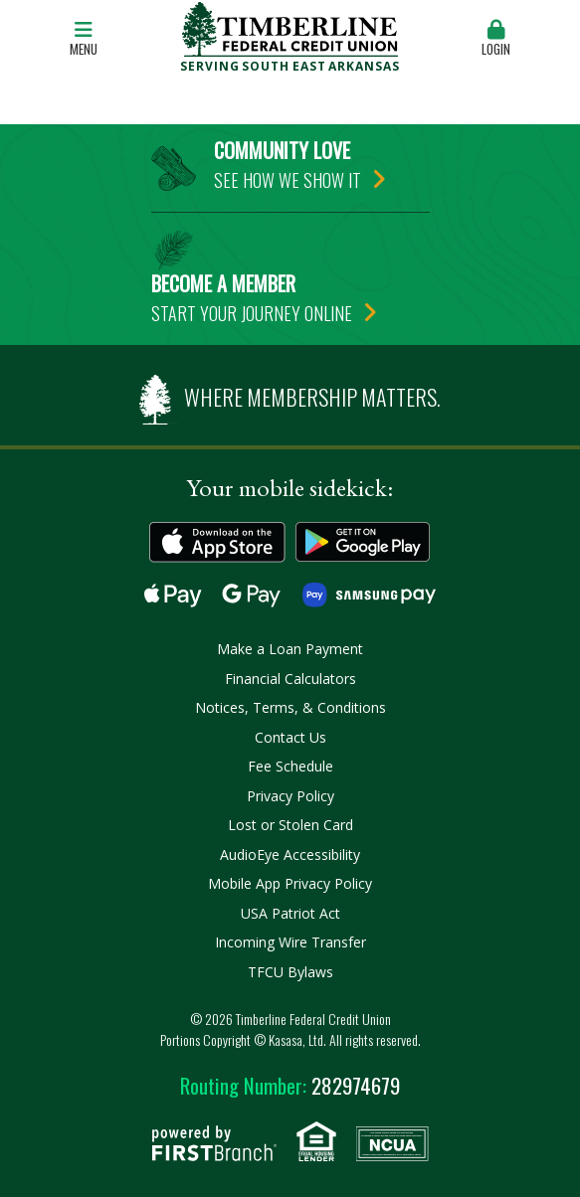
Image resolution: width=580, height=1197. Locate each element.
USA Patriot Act (290, 913)
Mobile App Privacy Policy (290, 883)
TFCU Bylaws (290, 971)
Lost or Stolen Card (290, 824)
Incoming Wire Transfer (290, 942)
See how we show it (287, 180)
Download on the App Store (217, 542)
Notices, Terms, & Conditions (290, 707)
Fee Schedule (290, 766)
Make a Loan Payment (290, 648)
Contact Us (290, 737)
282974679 (290, 1085)
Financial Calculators (290, 678)
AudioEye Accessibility (290, 854)
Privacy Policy (290, 795)
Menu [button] (83, 39)
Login (496, 39)
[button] (496, 40)
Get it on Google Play (363, 542)
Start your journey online (251, 313)
